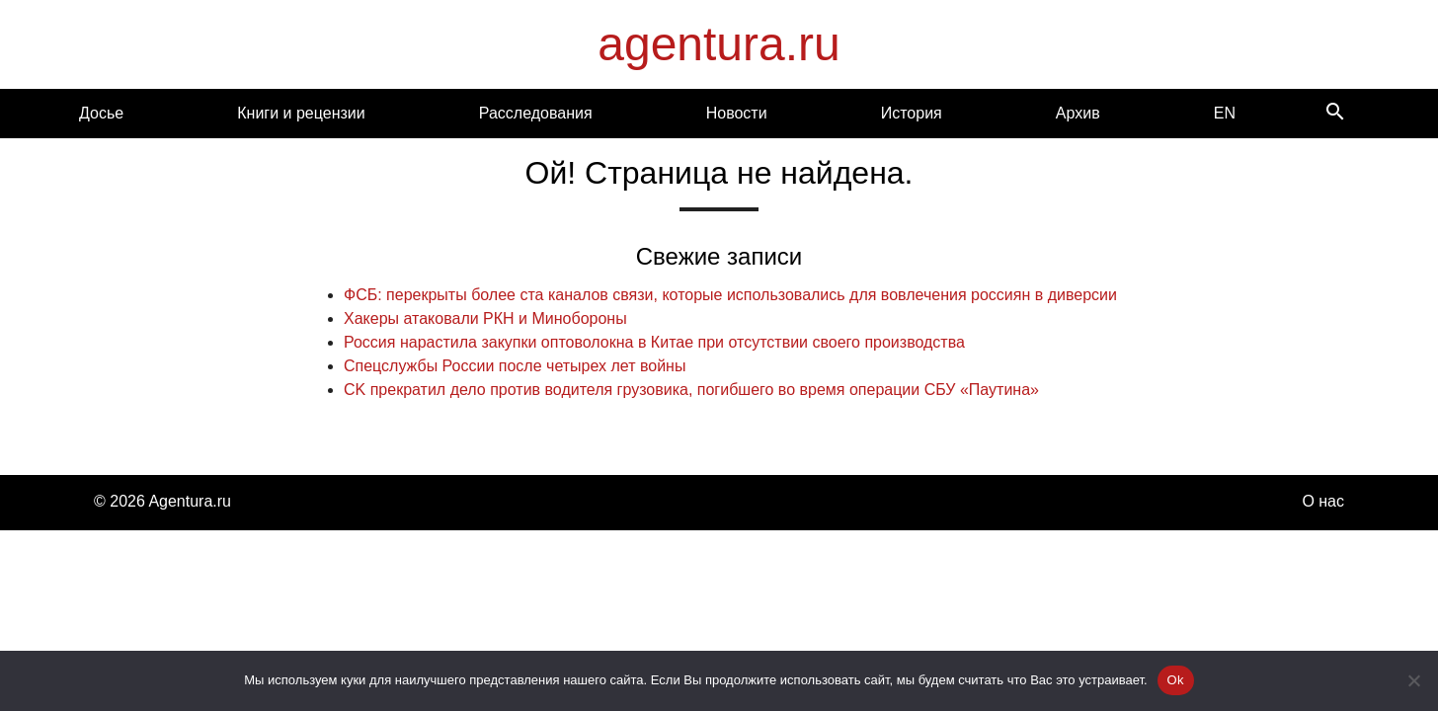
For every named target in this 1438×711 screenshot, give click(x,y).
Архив (1078, 113)
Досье (101, 113)
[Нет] (1413, 680)
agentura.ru (719, 44)
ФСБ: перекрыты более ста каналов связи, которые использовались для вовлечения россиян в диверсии (730, 294)
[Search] (1335, 113)
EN (1225, 113)
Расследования (536, 113)
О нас (1323, 501)
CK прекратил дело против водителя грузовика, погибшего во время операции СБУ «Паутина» (691, 389)
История (911, 113)
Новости (736, 113)
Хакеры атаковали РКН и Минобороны (485, 318)
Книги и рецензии (300, 113)
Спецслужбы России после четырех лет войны (514, 365)
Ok (1175, 679)
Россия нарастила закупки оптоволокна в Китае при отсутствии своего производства (654, 342)
